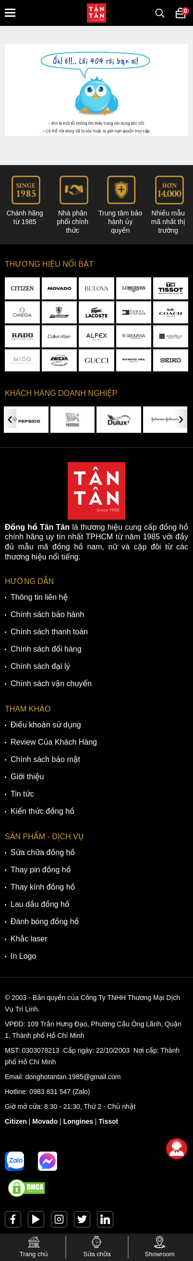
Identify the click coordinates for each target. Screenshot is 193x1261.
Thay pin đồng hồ (41, 870)
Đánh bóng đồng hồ (45, 921)
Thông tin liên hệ (39, 597)
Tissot (108, 1121)
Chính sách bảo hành (47, 614)
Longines (78, 1121)
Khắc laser (29, 939)
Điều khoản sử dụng (46, 725)
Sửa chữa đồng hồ (43, 852)
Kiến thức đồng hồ (42, 811)
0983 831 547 (50, 1091)
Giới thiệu (27, 777)
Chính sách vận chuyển (51, 683)
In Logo (23, 956)
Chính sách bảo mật (45, 759)
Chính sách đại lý (40, 666)
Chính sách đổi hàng (46, 649)
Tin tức (22, 794)
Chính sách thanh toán (49, 632)
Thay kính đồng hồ (43, 887)
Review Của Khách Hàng (54, 742)
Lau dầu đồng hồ (40, 904)
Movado (45, 1121)
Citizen (16, 1121)
